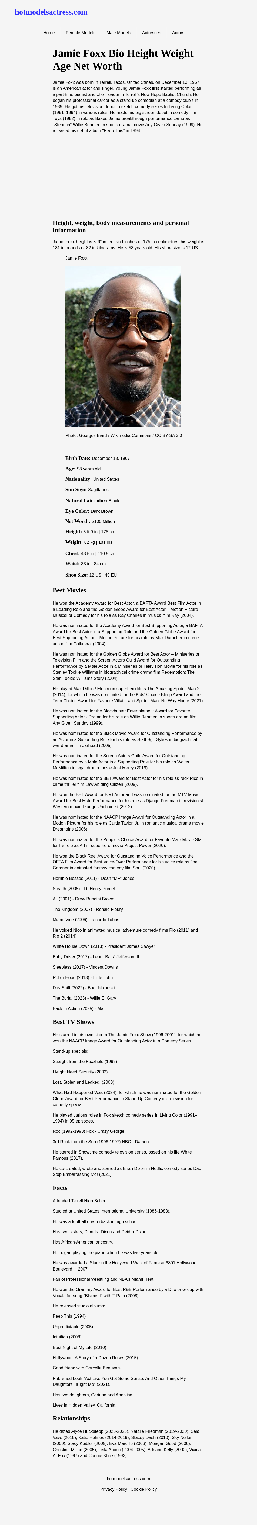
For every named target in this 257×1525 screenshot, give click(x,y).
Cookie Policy (144, 1489)
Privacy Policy (113, 1489)
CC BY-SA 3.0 (168, 435)
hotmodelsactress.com (51, 12)
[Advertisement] (128, 176)
